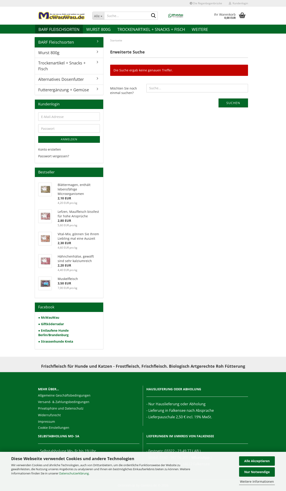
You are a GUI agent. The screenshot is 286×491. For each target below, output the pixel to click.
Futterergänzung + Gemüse (63, 89)
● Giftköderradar (51, 324)
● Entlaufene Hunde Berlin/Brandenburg (53, 332)
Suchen (233, 103)
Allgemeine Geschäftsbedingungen (64, 395)
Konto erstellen (49, 149)
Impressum (46, 421)
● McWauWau (48, 317)
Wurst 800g (98, 29)
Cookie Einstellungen (53, 427)
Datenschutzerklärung (74, 473)
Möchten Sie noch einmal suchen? (123, 90)
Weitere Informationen (257, 481)
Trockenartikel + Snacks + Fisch (151, 29)
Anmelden (69, 139)
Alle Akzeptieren (257, 461)
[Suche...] (98, 16)
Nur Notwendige (257, 472)
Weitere (200, 29)
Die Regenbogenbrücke (206, 3)
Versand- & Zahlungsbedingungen (63, 402)
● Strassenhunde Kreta (55, 341)
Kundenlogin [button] (238, 3)
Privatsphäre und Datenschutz (61, 408)
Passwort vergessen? (53, 156)
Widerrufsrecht (49, 415)
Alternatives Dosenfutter (61, 79)
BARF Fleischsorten (59, 29)
